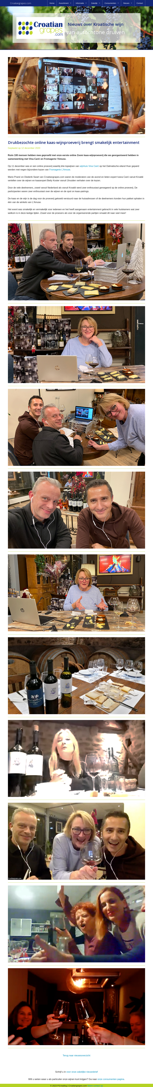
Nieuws (126, 3)
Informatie (80, 3)
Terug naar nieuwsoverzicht (76, 1054)
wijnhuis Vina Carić (89, 165)
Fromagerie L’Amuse (59, 169)
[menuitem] (52, 3)
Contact (140, 3)
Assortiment (64, 3)
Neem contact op (95, 1085)
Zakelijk (94, 3)
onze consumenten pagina (111, 1078)
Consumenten (110, 3)
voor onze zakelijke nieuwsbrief (82, 1071)
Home (52, 3)
